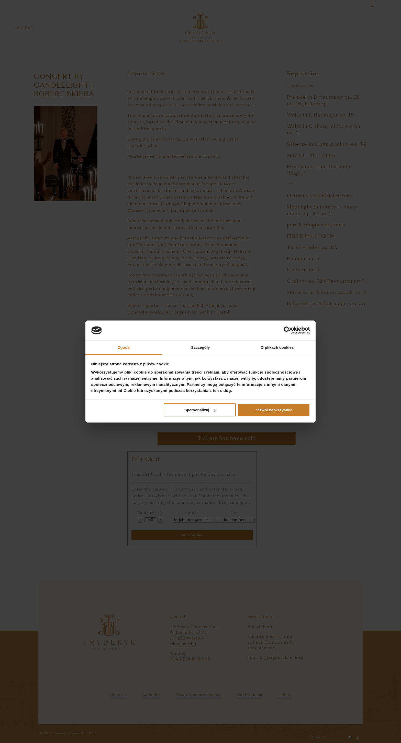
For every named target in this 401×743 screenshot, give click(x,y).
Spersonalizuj (200, 410)
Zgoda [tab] (124, 347)
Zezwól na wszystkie (273, 410)
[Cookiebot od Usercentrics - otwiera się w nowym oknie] (287, 330)
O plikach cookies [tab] (277, 347)
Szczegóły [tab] (200, 347)
